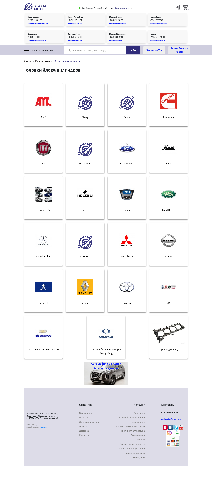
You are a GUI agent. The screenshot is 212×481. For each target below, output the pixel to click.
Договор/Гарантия (89, 422)
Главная (28, 61)
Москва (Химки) (116, 17)
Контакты (84, 435)
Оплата (83, 426)
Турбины (140, 439)
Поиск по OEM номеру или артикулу (87, 50)
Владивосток (33, 17)
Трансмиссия (138, 435)
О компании (85, 413)
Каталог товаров (43, 61)
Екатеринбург (74, 34)
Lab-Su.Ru (43, 427)
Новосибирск (155, 17)
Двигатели (139, 413)
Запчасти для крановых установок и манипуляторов (130, 446)
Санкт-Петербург (75, 17)
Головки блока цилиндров (131, 417)
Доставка (84, 430)
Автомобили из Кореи (179, 50)
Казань (153, 34)
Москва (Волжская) (117, 34)
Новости (83, 417)
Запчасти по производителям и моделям (130, 424)
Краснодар (32, 34)
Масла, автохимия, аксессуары (135, 455)
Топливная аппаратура (133, 430)
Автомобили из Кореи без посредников (106, 366)
